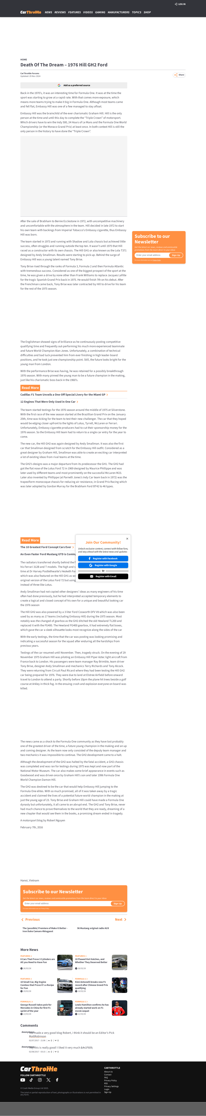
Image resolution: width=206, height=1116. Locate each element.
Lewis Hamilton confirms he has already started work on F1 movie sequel (92, 1007)
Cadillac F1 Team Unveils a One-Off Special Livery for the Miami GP (64, 395)
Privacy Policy (45, 908)
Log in (180, 4)
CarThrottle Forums (29, 73)
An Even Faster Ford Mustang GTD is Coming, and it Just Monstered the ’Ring (70, 554)
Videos (88, 12)
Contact (107, 1075)
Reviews (60, 12)
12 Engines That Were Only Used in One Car (49, 402)
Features (74, 12)
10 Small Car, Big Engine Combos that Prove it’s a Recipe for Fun (37, 985)
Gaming (100, 12)
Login (106, 1089)
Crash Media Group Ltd (32, 1088)
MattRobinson (37, 1036)
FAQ (106, 1078)
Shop (147, 12)
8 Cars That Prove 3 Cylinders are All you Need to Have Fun (37, 961)
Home (23, 59)
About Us (108, 1072)
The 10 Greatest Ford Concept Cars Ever (47, 547)
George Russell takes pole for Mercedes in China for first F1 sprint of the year (35, 1007)
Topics (136, 12)
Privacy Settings (111, 1086)
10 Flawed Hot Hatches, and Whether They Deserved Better (91, 961)
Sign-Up (107, 1092)
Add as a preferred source (74, 85)
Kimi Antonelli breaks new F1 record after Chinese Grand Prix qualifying (91, 985)
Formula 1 (81, 979)
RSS (106, 1083)
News (48, 12)
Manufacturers (118, 12)
